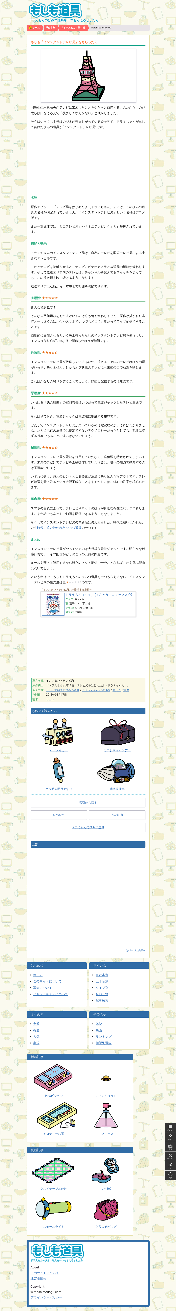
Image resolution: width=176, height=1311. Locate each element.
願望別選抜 (104, 1043)
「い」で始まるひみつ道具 (62, 690)
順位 (170, 1146)
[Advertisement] (88, 161)
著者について (42, 988)
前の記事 (59, 815)
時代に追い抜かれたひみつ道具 (59, 528)
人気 (36, 1037)
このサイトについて (47, 981)
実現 (126, 690)
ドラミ (117, 690)
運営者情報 (38, 1278)
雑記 (99, 1024)
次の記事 (117, 815)
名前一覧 (102, 994)
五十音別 (102, 981)
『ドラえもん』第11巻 (96, 690)
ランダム (170, 1156)
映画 (99, 1030)
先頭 (170, 1175)
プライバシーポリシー (46, 1297)
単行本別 (102, 975)
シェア (170, 1165)
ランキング (104, 1037)
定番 (36, 1024)
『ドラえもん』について (50, 994)
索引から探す (88, 802)
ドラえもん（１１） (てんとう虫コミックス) (97, 595)
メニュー (170, 1127)
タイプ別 (102, 988)
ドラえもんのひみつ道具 (88, 827)
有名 (36, 1030)
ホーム (38, 975)
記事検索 (102, 1000)
